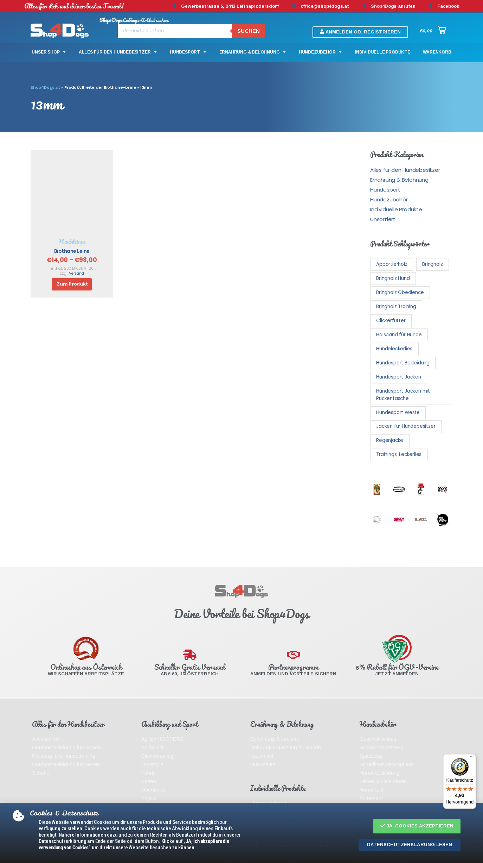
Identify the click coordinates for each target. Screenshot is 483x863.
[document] (241, 431)
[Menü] (472, 758)
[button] (417, 826)
